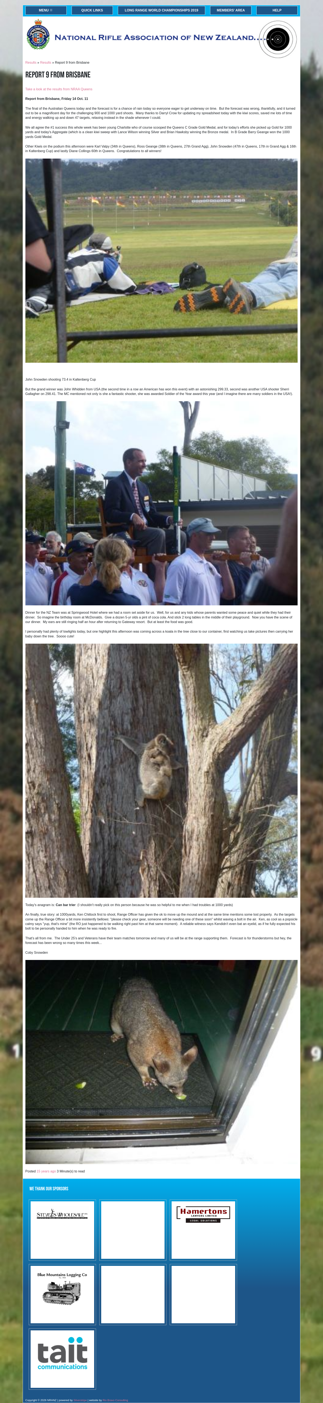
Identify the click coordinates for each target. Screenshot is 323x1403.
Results (30, 62)
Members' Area (231, 10)
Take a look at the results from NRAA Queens (58, 89)
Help (277, 10)
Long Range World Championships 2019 (161, 10)
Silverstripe (80, 1400)
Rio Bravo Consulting (115, 1400)
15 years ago (46, 1171)
